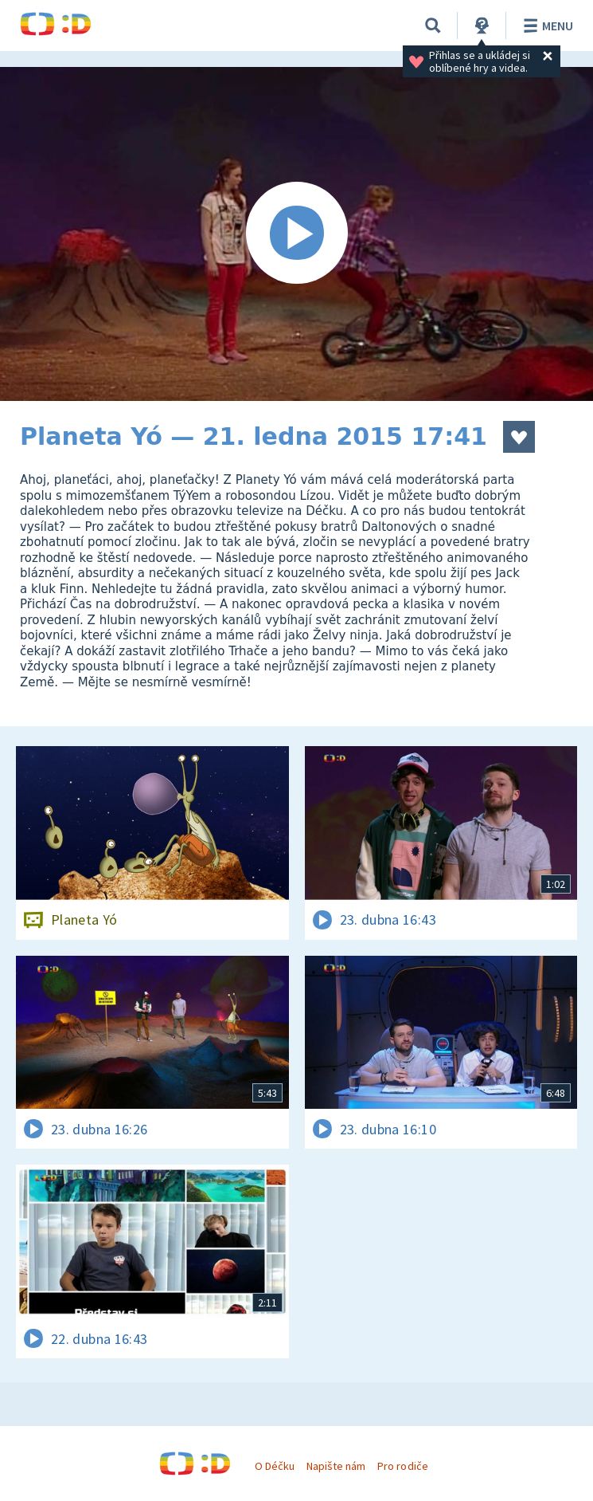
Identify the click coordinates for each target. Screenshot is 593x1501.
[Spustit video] (296, 234)
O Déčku (275, 1466)
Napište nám (335, 1466)
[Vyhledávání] (433, 25)
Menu (545, 25)
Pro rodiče (402, 1466)
